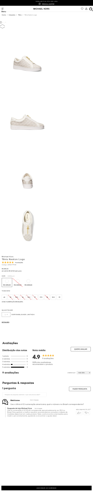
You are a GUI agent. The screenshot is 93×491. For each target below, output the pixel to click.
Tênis (19, 15)
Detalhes (5, 322)
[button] (7, 282)
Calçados (12, 15)
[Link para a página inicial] (5, 15)
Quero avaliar (80, 349)
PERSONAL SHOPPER (48, 4)
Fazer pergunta (80, 389)
